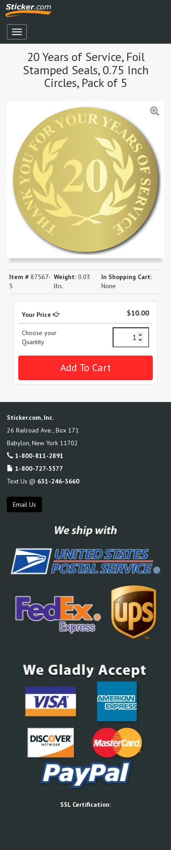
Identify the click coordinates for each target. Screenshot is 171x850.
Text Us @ (43, 481)
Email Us (24, 504)
